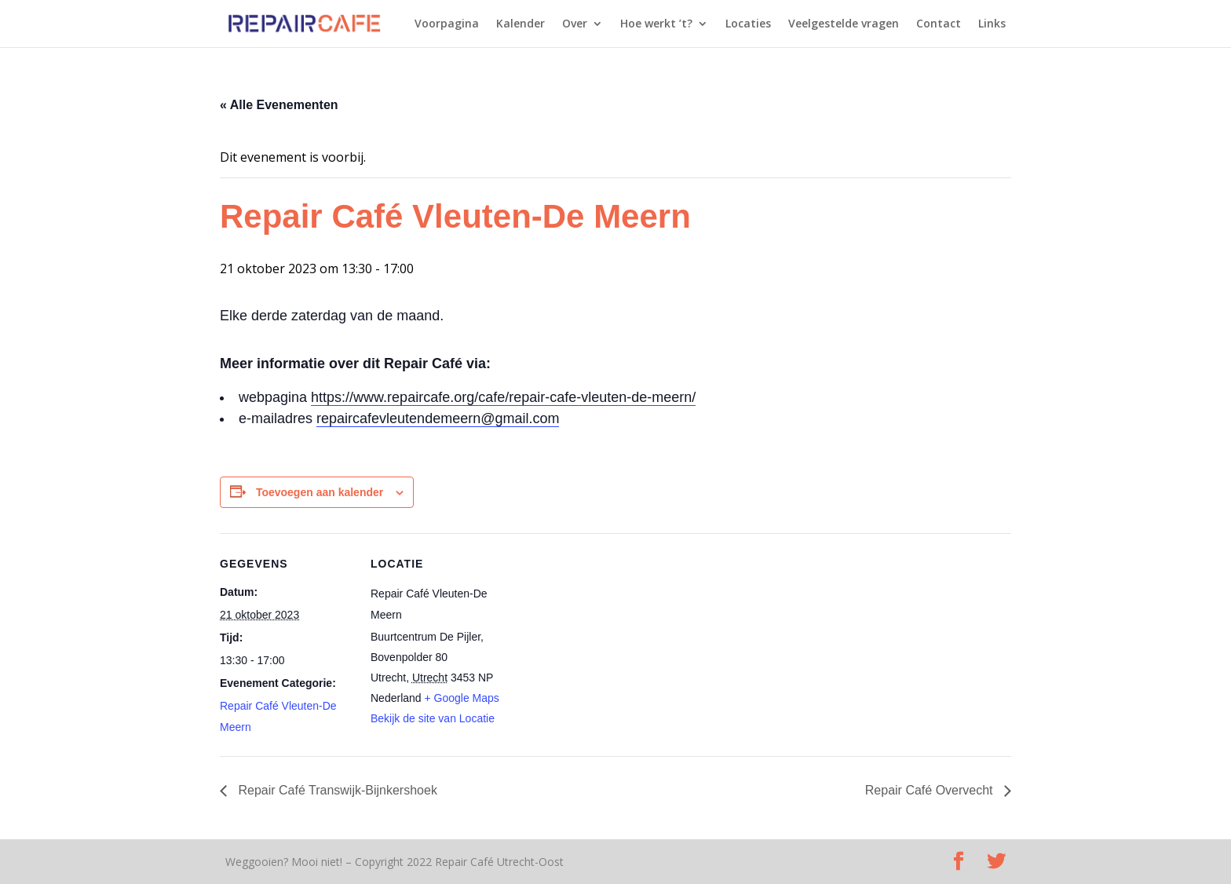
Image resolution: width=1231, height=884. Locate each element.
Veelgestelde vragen (843, 24)
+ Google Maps (462, 698)
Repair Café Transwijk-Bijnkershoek (336, 790)
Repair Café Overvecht (930, 790)
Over (574, 24)
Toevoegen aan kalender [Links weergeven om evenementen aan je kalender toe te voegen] (319, 492)
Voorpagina (447, 24)
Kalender (520, 24)
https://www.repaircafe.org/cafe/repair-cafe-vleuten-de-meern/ (503, 397)
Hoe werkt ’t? (656, 24)
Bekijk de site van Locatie (433, 718)
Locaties (748, 24)
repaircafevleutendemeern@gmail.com (437, 418)
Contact (938, 24)
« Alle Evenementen (279, 104)
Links (992, 24)
